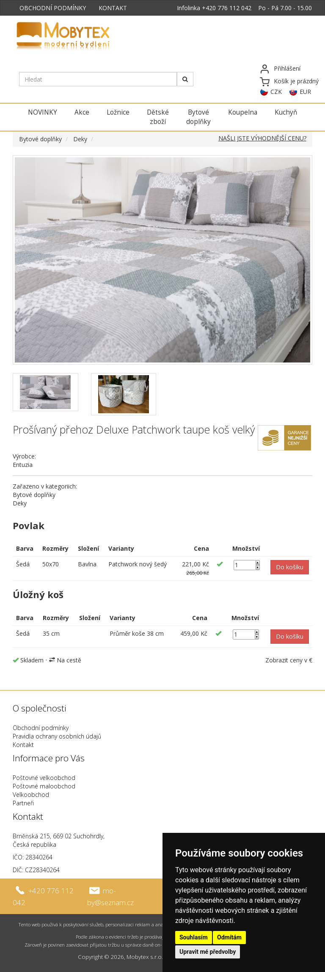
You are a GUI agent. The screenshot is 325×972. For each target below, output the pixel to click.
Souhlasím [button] (193, 937)
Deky (80, 139)
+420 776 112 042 (226, 8)
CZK (276, 92)
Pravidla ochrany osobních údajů (57, 736)
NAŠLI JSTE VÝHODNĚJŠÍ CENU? (262, 138)
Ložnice (118, 112)
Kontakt (23, 745)
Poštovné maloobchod (44, 786)
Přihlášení (287, 68)
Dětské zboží (158, 117)
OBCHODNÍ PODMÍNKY (52, 8)
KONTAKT (113, 8)
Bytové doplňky (198, 117)
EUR (305, 92)
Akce (81, 112)
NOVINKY (42, 112)
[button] (289, 567)
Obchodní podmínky (41, 728)
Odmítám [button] (229, 937)
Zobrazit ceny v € (288, 660)
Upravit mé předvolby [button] (207, 951)
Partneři (23, 803)
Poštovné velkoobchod (44, 778)
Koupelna (242, 112)
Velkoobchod (31, 795)
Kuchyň (286, 112)
